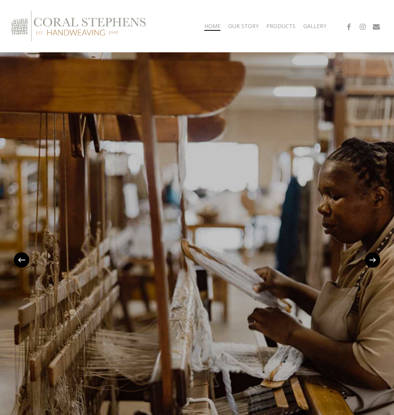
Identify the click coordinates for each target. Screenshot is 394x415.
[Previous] (21, 260)
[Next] (372, 260)
